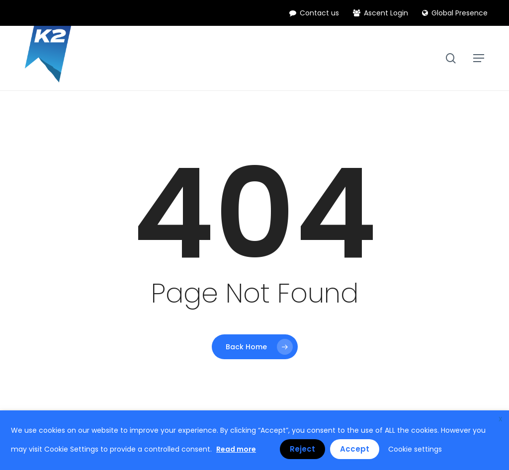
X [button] (500, 419)
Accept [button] (354, 449)
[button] (478, 58)
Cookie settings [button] (415, 449)
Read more (236, 449)
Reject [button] (302, 449)
